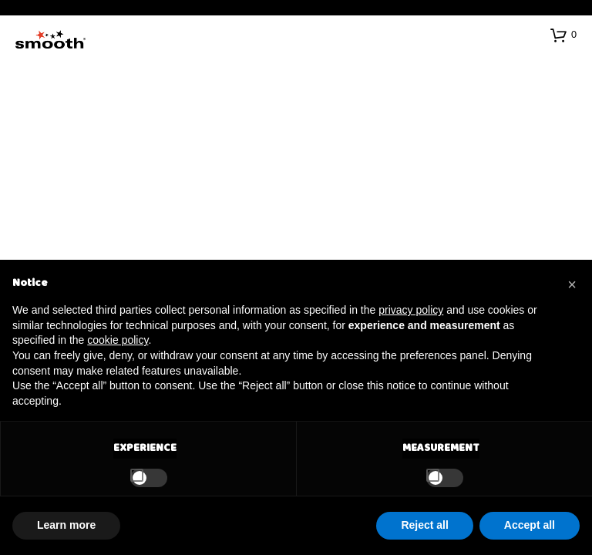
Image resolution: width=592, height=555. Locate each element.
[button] (563, 34)
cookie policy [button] (117, 340)
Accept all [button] (529, 525)
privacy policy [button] (410, 310)
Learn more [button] (66, 525)
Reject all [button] (424, 525)
